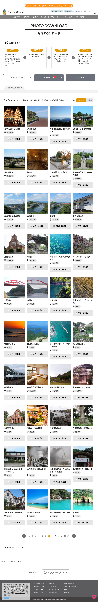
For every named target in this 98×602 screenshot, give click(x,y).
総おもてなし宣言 (54, 589)
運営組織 (51, 584)
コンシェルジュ (53, 586)
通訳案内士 (67, 592)
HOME (3, 561)
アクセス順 (81, 100)
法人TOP (17, 17)
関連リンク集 (53, 592)
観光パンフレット (39, 586)
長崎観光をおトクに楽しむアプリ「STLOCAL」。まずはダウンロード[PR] (48, 6)
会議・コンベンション (40, 17)
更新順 (90, 100)
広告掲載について (69, 584)
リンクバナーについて (70, 586)
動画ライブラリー (39, 592)
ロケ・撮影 (68, 17)
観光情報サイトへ (57, 11)
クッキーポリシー (20, 593)
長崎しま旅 (68, 11)
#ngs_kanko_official (55, 572)
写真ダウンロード (55, 17)
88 (65, 536)
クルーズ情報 (80, 17)
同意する (6, 597)
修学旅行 (26, 17)
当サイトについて (39, 584)
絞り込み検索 (14, 87)
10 (59, 536)
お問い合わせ (67, 589)
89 (68, 536)
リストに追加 (15, 139)
